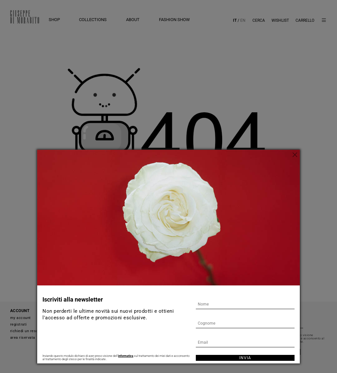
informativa (125, 356)
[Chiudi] (295, 155)
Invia (245, 358)
